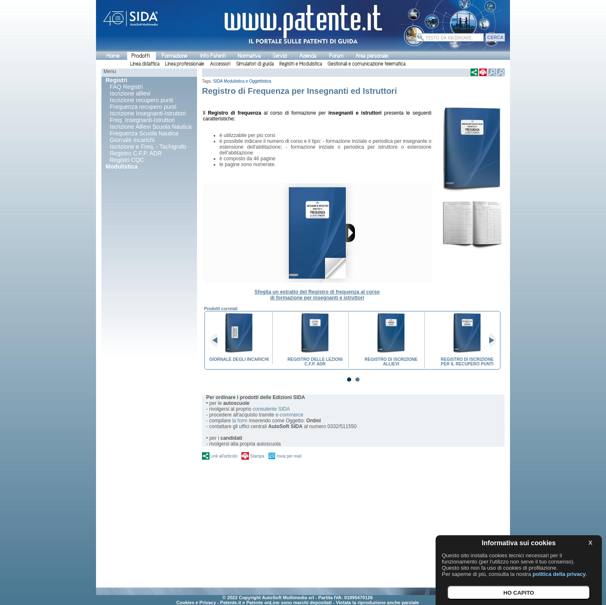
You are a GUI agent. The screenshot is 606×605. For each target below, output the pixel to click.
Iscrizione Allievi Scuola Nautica (151, 126)
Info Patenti (213, 56)
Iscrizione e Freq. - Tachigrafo (148, 146)
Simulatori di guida (254, 64)
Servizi (280, 56)
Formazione (174, 56)
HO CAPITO (518, 593)
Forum (336, 56)
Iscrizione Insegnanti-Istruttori (148, 113)
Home (112, 56)
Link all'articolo (223, 456)
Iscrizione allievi (130, 93)
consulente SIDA (271, 409)
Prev (217, 340)
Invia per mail (289, 456)
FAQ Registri (126, 86)
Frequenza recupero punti (143, 106)
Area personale (371, 56)
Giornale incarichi (132, 140)
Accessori (220, 64)
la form (240, 421)
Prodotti (140, 56)
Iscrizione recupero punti (141, 100)
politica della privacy (559, 574)
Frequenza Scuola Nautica (144, 133)
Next (489, 340)
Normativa (249, 56)
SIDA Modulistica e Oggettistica (242, 81)
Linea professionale (184, 64)
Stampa (257, 456)
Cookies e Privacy (196, 602)
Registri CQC (127, 160)
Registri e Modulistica (300, 64)
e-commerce (289, 415)
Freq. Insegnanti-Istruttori (142, 120)
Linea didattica (144, 64)
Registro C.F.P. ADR (136, 153)
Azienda (307, 56)
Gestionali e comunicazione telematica (366, 64)
